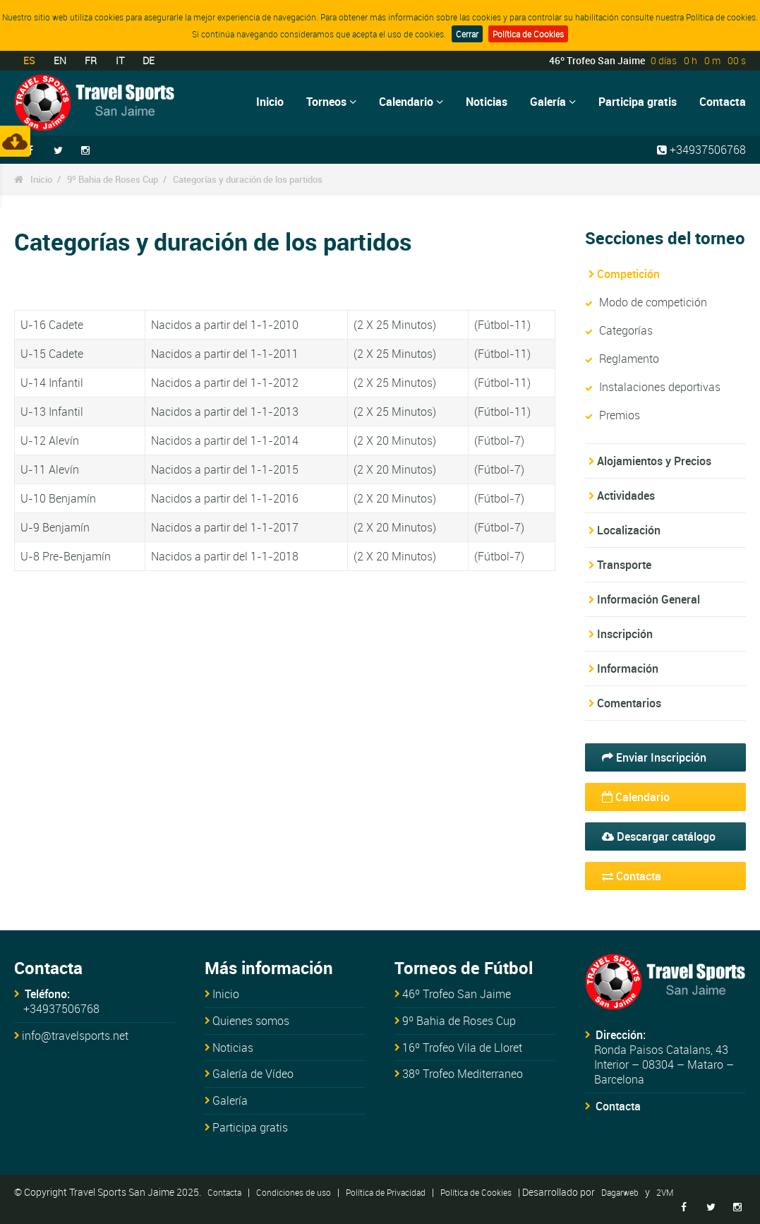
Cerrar (467, 34)
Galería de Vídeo (253, 1073)
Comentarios (629, 703)
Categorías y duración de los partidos (247, 179)
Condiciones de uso (293, 1192)
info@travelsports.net (75, 1035)
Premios (619, 415)
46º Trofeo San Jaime (456, 994)
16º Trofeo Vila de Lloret (462, 1047)
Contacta (722, 101)
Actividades (626, 495)
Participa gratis (637, 101)
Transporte (624, 564)
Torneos (331, 101)
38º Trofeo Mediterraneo (462, 1073)
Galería (553, 101)
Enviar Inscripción (654, 757)
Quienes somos (250, 1020)
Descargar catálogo (659, 836)
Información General (648, 599)
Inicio (270, 101)
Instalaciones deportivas (659, 387)
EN (60, 60)
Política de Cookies (528, 34)
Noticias (486, 101)
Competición (628, 274)
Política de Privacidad (386, 1192)
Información (627, 668)
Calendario (411, 101)
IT (120, 60)
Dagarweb (620, 1192)
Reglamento (629, 358)
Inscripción (625, 634)
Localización (629, 530)
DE (149, 60)
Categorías (626, 330)
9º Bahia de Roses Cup (112, 179)
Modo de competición (653, 302)
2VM (664, 1192)
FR (91, 60)
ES (29, 60)
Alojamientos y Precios (654, 461)
